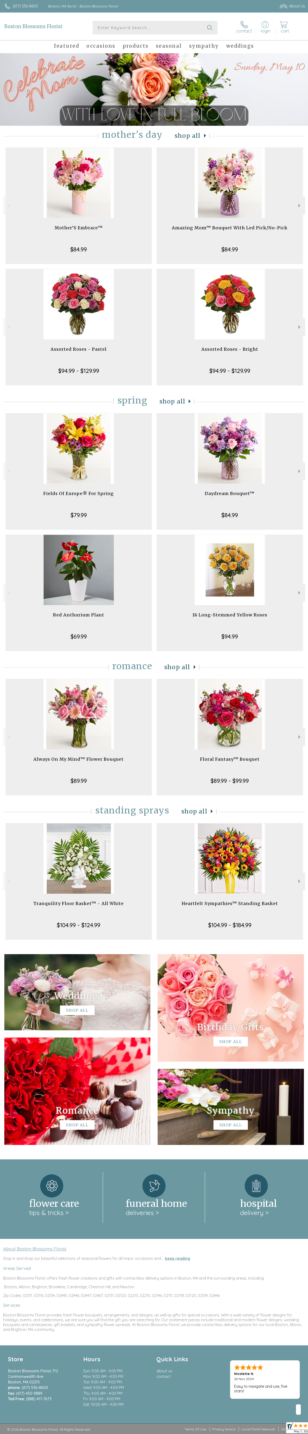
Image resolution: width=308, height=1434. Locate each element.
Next (300, 206)
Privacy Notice (223, 1429)
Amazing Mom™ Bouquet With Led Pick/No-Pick (230, 228)
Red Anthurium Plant (78, 615)
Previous (8, 206)
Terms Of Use (195, 1429)
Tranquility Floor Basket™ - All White (78, 903)
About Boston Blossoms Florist (34, 1249)
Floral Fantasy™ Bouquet (230, 759)
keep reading (177, 1258)
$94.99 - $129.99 (78, 370)
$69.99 (79, 636)
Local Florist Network (258, 1429)
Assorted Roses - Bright (229, 349)
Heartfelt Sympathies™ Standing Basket (230, 903)
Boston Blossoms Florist (33, 26)
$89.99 (79, 780)
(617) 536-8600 (25, 6)
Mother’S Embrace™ (79, 228)
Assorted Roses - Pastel (79, 349)
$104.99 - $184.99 (229, 925)
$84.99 (78, 249)
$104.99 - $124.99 (78, 925)
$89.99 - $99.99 (230, 780)
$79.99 (79, 515)
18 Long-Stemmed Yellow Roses (229, 615)
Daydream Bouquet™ (230, 493)
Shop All (188, 135)
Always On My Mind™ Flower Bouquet (78, 759)
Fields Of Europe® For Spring (78, 493)
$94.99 (229, 636)
